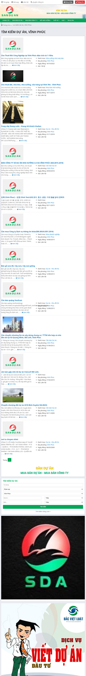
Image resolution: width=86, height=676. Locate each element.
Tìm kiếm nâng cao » (43, 511)
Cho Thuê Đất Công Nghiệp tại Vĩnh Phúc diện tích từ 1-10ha (27, 55)
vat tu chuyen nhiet (9, 439)
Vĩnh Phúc (50, 61)
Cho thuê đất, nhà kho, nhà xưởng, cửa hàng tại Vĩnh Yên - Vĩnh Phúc (31, 84)
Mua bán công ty (31, 20)
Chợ (63, 20)
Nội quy (15, 2)
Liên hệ (24, 2)
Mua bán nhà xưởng (53, 87)
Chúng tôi (6, 20)
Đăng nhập (68, 2)
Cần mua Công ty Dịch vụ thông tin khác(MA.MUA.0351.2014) (27, 231)
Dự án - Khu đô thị (52, 129)
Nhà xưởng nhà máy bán (55, 58)
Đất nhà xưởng (45, 20)
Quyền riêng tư (37, 2)
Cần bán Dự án (51, 166)
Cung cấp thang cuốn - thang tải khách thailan (21, 126)
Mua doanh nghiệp (53, 234)
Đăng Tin (80, 2)
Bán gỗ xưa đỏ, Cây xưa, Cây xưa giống (18, 266)
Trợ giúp (5, 2)
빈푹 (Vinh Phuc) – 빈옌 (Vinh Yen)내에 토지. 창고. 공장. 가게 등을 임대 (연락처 (32, 197)
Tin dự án (70, 20)
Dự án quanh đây (9, 24)
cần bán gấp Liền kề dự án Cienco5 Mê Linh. (20, 372)
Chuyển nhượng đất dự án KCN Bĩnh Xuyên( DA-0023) (24, 405)
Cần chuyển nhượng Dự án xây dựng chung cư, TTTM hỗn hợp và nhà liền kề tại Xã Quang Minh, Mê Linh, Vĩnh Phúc (31, 336)
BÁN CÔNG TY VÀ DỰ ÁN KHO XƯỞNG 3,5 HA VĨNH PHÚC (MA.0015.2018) (32, 163)
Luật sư (55, 20)
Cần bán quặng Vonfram (11, 300)
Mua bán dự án (17, 20)
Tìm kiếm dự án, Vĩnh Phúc (22, 25)
